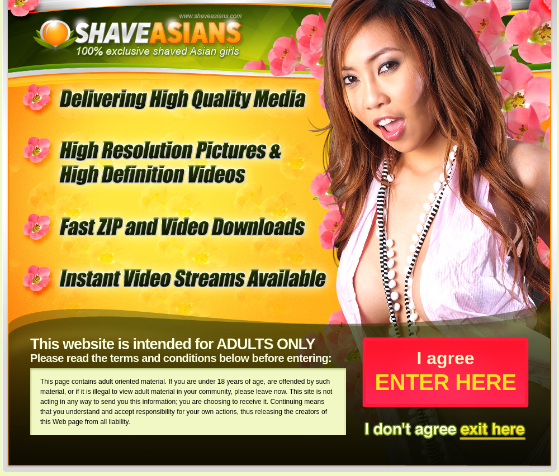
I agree (445, 371)
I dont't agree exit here (445, 429)
